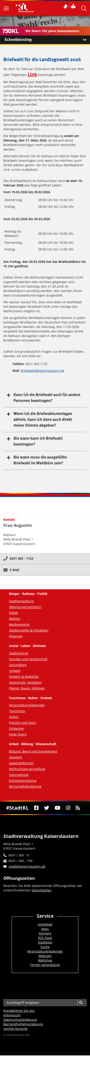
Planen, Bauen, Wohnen (27, 688)
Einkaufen (16, 728)
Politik (13, 613)
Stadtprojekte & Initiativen (28, 630)
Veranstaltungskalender (27, 705)
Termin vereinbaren (45, 965)
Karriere (45, 933)
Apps (45, 929)
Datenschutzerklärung (20, 1019)
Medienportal (19, 624)
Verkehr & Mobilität (23, 676)
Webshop (45, 960)
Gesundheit (18, 665)
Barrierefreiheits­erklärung (23, 1024)
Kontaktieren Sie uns (19, 1010)
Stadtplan (45, 942)
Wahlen (14, 618)
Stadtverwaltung (21, 601)
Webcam (45, 956)
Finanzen (16, 636)
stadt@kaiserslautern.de (27, 866)
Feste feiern (18, 734)
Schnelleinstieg (47, 40)
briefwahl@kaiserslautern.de (42, 370)
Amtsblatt (45, 924)
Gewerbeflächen (21, 763)
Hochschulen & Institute (27, 769)
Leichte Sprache (15, 1028)
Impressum (11, 1015)
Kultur (13, 717)
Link (32, 74)
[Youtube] (57, 808)
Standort (15, 757)
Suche (45, 947)
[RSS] (78, 808)
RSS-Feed (45, 938)
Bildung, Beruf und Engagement (33, 751)
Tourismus (17, 711)
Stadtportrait (18, 653)
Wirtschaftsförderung (25, 786)
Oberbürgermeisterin (25, 607)
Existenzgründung (22, 780)
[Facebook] (36, 808)
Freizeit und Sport (22, 722)
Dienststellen (42, 890)
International (19, 775)
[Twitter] (46, 808)
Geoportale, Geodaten (25, 682)
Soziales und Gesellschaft (28, 659)
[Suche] (81, 1002)
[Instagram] (68, 808)
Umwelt (14, 671)
